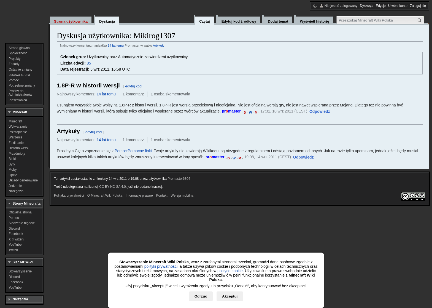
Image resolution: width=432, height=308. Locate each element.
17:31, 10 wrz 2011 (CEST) (284, 111)
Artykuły (158, 45)
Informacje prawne (139, 195)
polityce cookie (230, 271)
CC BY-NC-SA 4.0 (112, 187)
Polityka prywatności (69, 195)
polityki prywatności (161, 266)
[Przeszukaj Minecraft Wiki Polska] (380, 20)
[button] (319, 111)
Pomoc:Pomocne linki (133, 151)
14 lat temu (116, 45)
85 (89, 63)
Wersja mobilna (182, 195)
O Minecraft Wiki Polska (104, 195)
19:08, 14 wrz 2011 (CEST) (267, 157)
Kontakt (162, 195)
